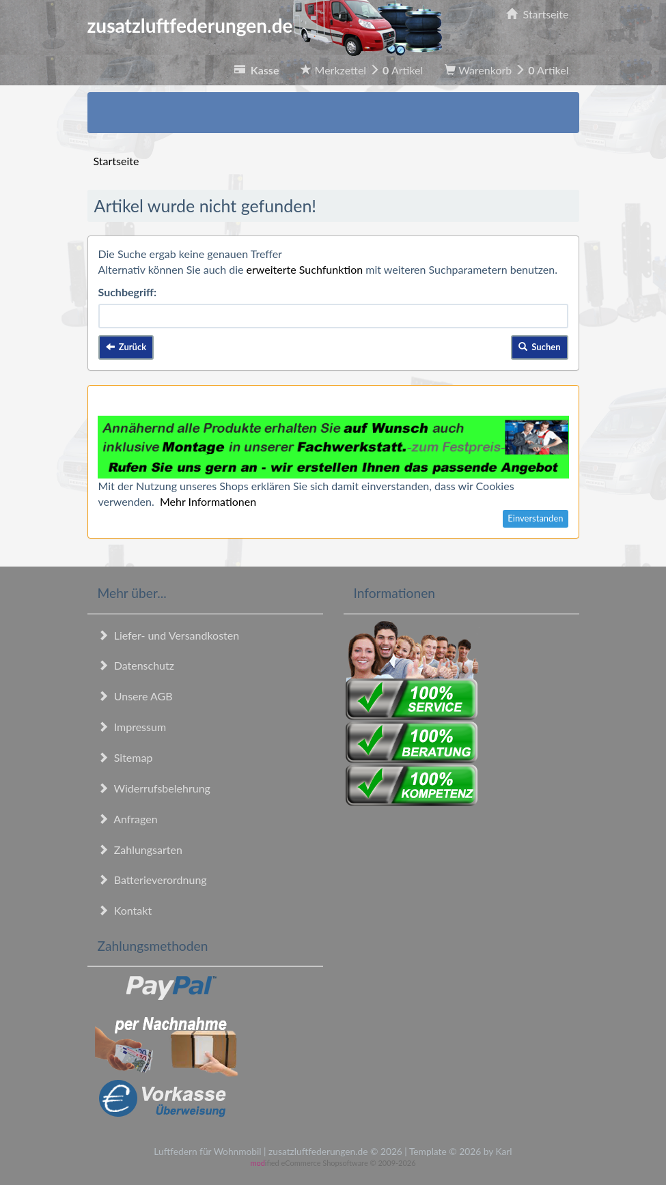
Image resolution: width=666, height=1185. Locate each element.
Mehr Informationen (208, 501)
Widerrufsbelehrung (154, 788)
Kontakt (125, 910)
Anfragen (128, 818)
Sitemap (125, 757)
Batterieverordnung (152, 879)
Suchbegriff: (127, 291)
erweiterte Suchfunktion (305, 269)
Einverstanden (535, 518)
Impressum (132, 726)
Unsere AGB (135, 695)
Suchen (539, 346)
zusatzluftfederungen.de (264, 25)
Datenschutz (136, 665)
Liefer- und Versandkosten (169, 635)
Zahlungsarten (140, 849)
